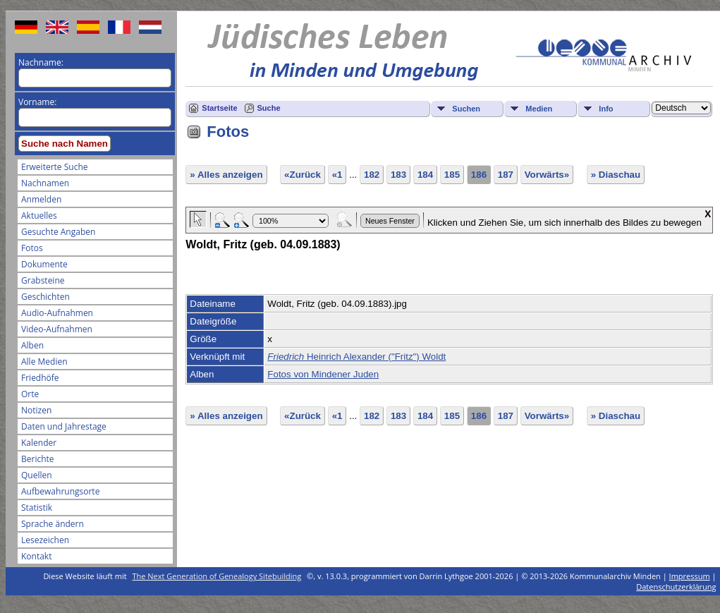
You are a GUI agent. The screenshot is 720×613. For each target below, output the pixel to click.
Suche (269, 108)
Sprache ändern (52, 524)
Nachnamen (45, 183)
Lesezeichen (45, 540)
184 (425, 174)
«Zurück (302, 174)
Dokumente (44, 264)
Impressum (689, 576)
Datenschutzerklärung (676, 586)
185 (452, 174)
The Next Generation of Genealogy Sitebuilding (217, 576)
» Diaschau (615, 174)
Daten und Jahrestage (63, 426)
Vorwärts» (547, 174)
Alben (32, 345)
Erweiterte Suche (54, 167)
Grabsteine (43, 280)
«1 (337, 174)
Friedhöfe (40, 378)
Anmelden (41, 199)
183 (398, 174)
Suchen (466, 108)
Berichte (37, 459)
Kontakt (36, 556)
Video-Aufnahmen (56, 329)
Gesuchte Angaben (58, 232)
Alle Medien (44, 362)
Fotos (32, 248)
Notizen (36, 410)
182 (371, 174)
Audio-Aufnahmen (57, 313)
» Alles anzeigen (226, 174)
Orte (30, 394)
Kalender (38, 443)
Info (606, 108)
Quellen (36, 475)
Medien (538, 108)
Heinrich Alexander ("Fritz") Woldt (356, 356)
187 (505, 174)
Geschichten (45, 297)
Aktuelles (39, 215)
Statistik (36, 508)
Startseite (219, 108)
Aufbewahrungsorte (60, 491)
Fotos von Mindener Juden (323, 374)
